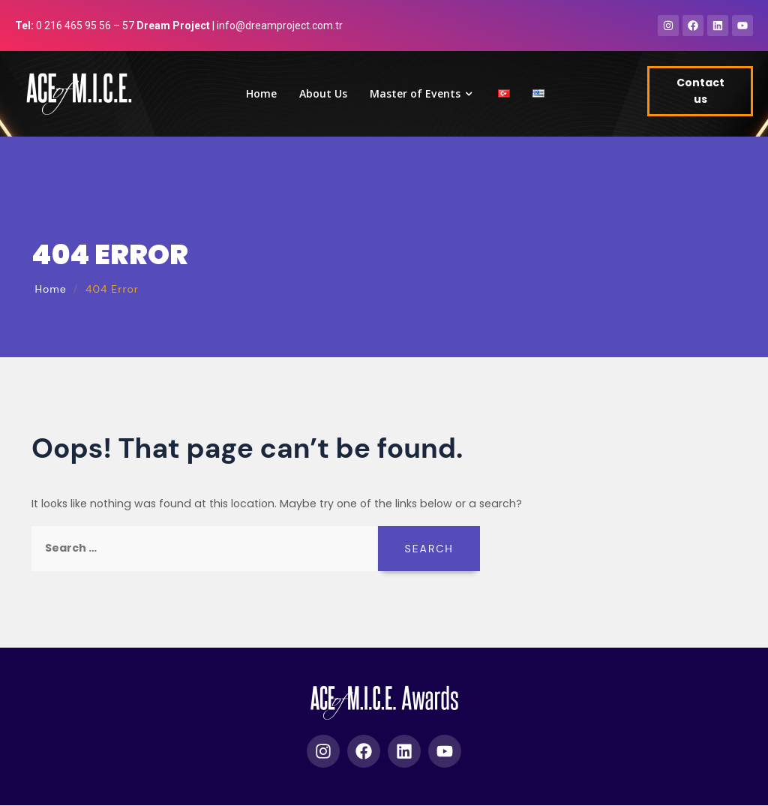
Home (261, 94)
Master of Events (423, 94)
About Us (323, 94)
